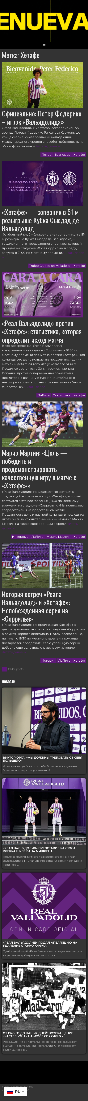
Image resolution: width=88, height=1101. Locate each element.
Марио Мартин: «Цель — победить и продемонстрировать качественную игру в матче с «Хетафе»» (39, 468)
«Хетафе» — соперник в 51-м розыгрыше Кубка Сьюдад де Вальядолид (40, 220)
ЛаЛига (44, 395)
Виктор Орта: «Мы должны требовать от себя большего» (42, 759)
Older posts (12, 669)
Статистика (61, 395)
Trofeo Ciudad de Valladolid (49, 266)
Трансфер (62, 154)
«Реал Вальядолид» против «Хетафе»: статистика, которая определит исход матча (42, 331)
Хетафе (79, 154)
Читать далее (48, 146)
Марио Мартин (58, 536)
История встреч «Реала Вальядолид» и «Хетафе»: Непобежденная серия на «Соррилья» (36, 606)
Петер (47, 154)
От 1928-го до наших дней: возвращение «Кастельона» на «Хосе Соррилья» (38, 1035)
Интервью (20, 536)
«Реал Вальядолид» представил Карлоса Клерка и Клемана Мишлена (39, 850)
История (48, 660)
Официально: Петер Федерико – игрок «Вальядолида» (42, 117)
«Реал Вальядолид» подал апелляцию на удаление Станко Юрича (40, 944)
